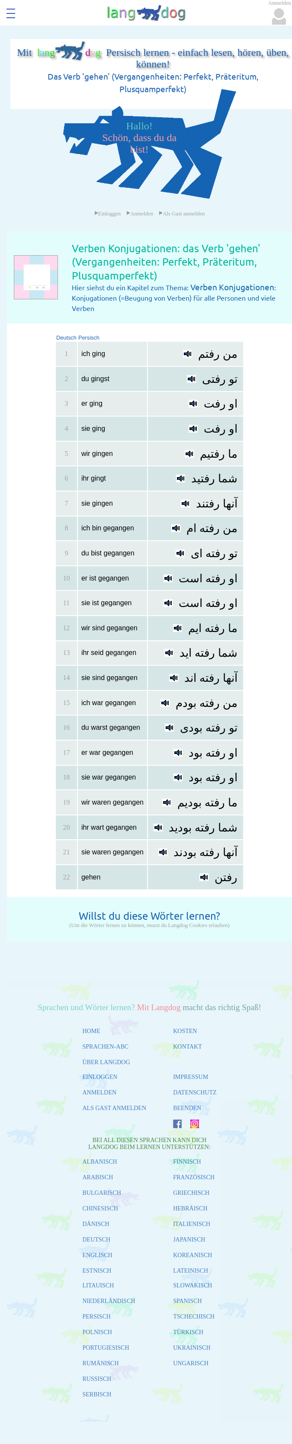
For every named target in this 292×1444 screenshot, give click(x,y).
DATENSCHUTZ (194, 1092)
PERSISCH (97, 1316)
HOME (91, 1031)
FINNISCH (187, 1161)
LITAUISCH (98, 1285)
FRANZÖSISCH (194, 1177)
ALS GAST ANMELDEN (115, 1108)
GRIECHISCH (191, 1193)
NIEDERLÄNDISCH (109, 1301)
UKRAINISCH (191, 1348)
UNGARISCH (191, 1363)
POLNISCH (97, 1332)
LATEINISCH (190, 1271)
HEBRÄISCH (190, 1208)
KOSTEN (185, 1031)
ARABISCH (98, 1177)
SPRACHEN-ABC (106, 1046)
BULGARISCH (102, 1193)
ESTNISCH (97, 1271)
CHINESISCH (100, 1208)
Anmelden (139, 214)
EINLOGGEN (100, 1077)
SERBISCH (97, 1394)
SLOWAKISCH (192, 1285)
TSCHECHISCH (194, 1316)
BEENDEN (187, 1108)
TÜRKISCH (188, 1332)
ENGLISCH (97, 1255)
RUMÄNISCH (101, 1363)
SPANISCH (187, 1301)
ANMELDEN (100, 1092)
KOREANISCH (192, 1255)
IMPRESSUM (190, 1077)
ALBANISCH (100, 1161)
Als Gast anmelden (182, 214)
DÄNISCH (96, 1224)
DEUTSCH (97, 1239)
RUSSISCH (97, 1379)
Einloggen (107, 214)
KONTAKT (187, 1046)
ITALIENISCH (191, 1224)
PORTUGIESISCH (106, 1348)
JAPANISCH (189, 1239)
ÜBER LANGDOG (106, 1062)
